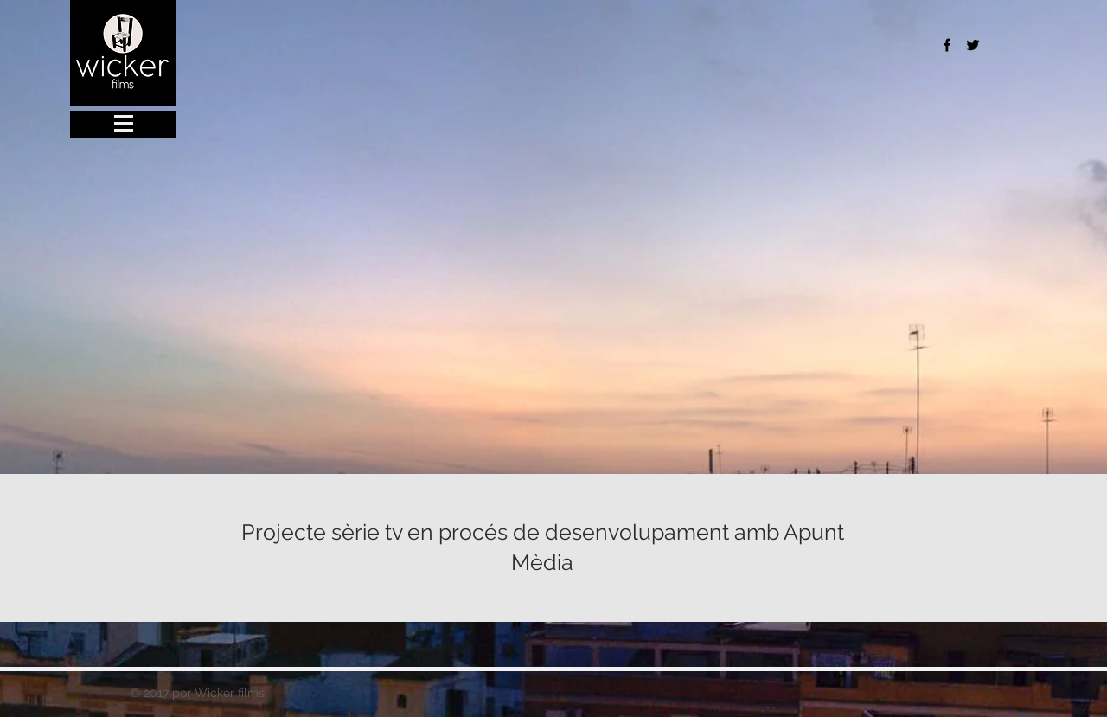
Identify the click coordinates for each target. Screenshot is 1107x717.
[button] (153, 124)
